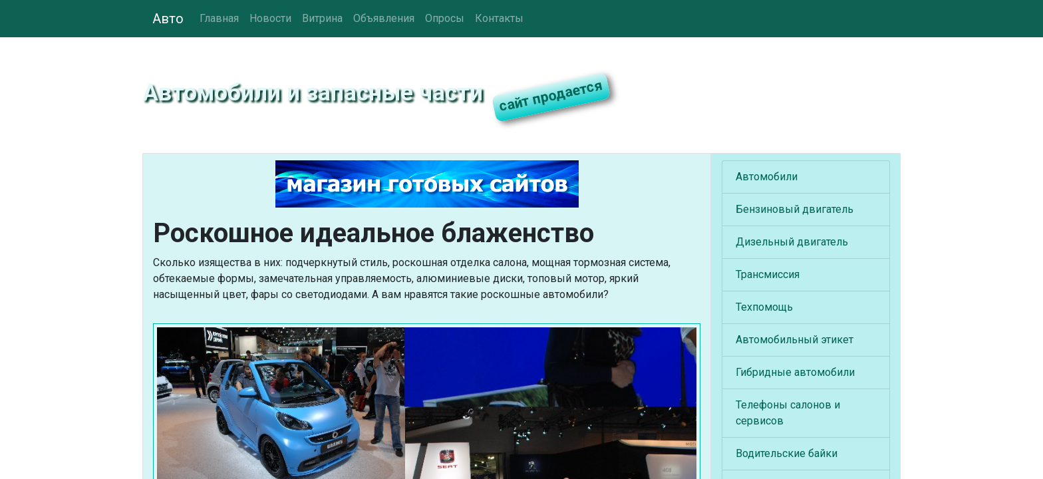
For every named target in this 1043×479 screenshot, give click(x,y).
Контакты (499, 18)
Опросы (444, 18)
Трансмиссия (768, 274)
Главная (219, 18)
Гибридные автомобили (795, 372)
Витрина (322, 18)
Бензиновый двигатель (794, 209)
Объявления (383, 18)
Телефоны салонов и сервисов (788, 413)
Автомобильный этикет (794, 339)
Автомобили (767, 176)
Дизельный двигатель (792, 242)
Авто (168, 19)
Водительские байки (786, 453)
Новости (270, 18)
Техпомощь (764, 307)
